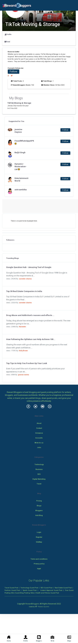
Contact (39, 428)
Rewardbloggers (32, 604)
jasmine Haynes (18, 130)
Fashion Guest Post (12, 590)
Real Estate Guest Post (63, 588)
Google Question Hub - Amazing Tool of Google (28, 267)
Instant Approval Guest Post (51, 590)
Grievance (39, 433)
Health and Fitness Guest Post (47, 593)
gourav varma (23, 375)
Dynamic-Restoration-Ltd (21, 167)
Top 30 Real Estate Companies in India (24, 291)
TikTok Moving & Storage (19, 103)
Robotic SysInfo (42, 606)
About (39, 423)
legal (39, 569)
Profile (8, 34)
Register (39, 537)
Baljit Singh (20, 152)
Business (39, 469)
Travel (39, 484)
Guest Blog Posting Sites (24, 593)
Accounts (39, 438)
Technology (39, 464)
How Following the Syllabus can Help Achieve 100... (30, 339)
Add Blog (39, 515)
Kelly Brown (23, 351)
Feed (7, 42)
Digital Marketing (39, 479)
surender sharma (25, 279)
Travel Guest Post (11, 588)
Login (39, 532)
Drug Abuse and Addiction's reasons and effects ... (30, 315)
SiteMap (39, 542)
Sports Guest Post (30, 590)
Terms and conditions (39, 559)
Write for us (39, 443)
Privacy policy (39, 564)
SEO (39, 474)
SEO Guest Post (46, 588)
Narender (22, 327)
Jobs (39, 447)
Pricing (39, 501)
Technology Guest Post (29, 588)
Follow (13, 71)
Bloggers (39, 511)
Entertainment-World (21, 179)
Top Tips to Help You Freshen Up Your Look (26, 363)
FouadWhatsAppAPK (21, 142)
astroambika (21, 189)
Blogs (39, 506)
